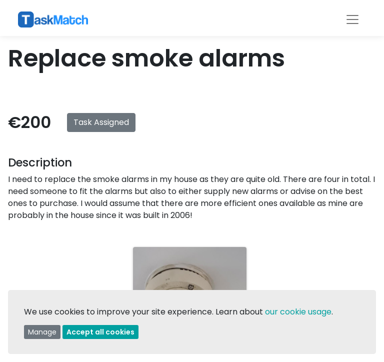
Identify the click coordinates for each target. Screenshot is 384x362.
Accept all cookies (100, 332)
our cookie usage (298, 312)
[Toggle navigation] (352, 19)
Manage (42, 332)
